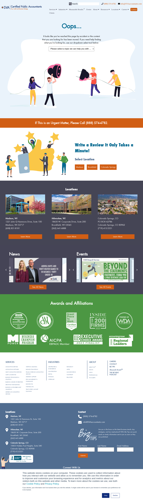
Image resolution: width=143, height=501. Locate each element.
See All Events (105, 287)
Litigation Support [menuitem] (31, 376)
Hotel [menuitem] (68, 369)
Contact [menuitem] (113, 364)
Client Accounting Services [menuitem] (14, 372)
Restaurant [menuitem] (70, 367)
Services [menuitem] (53, 9)
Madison (79, 167)
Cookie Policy (33, 484)
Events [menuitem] (88, 9)
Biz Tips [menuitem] (112, 367)
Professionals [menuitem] (93, 375)
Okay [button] (105, 495)
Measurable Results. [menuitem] (77, 9)
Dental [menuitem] (50, 374)
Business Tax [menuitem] (29, 384)
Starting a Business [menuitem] (31, 367)
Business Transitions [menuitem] (32, 369)
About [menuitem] (96, 9)
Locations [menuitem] (115, 9)
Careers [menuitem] (125, 9)
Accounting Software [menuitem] (12, 369)
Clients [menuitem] (51, 13)
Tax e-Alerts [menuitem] (92, 377)
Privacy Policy (52, 484)
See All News (37, 287)
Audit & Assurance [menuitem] (11, 374)
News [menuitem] (90, 372)
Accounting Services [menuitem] (12, 367)
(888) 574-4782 (110, 4)
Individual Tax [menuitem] (30, 386)
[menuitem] (133, 9)
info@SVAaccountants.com (131, 4)
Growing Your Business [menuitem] (13, 384)
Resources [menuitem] (105, 9)
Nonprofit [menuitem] (70, 374)
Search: (75, 4)
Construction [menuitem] (52, 371)
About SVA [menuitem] (92, 367)
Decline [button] (115, 495)
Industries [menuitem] (63, 9)
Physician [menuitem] (51, 376)
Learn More (25, 236)
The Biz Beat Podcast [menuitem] (114, 373)
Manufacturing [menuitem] (71, 372)
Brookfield (92, 167)
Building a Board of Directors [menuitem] (14, 382)
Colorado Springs (108, 167)
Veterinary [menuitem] (51, 379)
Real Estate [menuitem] (70, 377)
